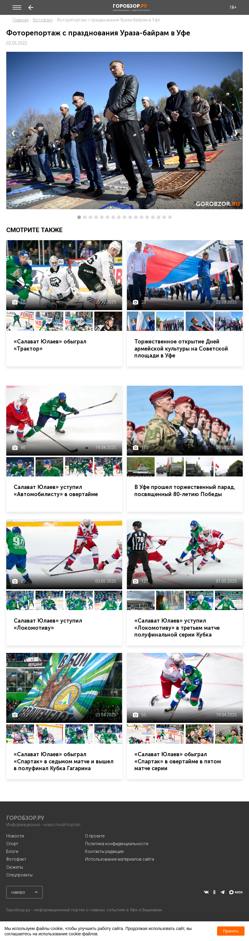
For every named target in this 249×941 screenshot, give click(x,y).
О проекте (94, 836)
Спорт (12, 843)
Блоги (12, 851)
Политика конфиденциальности (116, 843)
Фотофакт (43, 20)
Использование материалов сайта (119, 859)
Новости (15, 836)
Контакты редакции (104, 851)
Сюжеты (14, 867)
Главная (21, 20)
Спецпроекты (19, 875)
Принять (231, 931)
